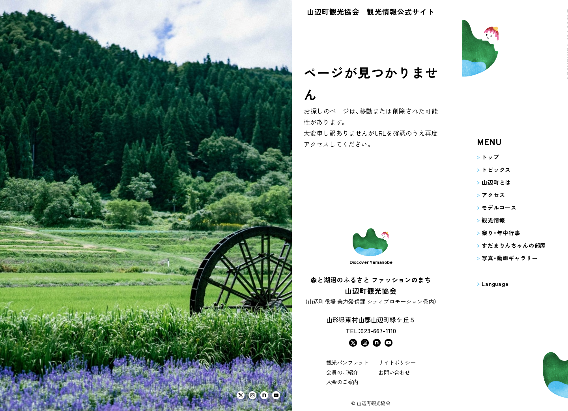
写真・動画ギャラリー (498, 258)
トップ (479, 157)
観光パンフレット (347, 362)
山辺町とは (484, 182)
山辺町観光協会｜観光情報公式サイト (371, 11)
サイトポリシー (396, 362)
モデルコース (487, 207)
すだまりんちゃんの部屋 (502, 245)
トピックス (484, 170)
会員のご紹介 (342, 372)
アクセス (481, 195)
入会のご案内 (342, 382)
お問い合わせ (394, 372)
